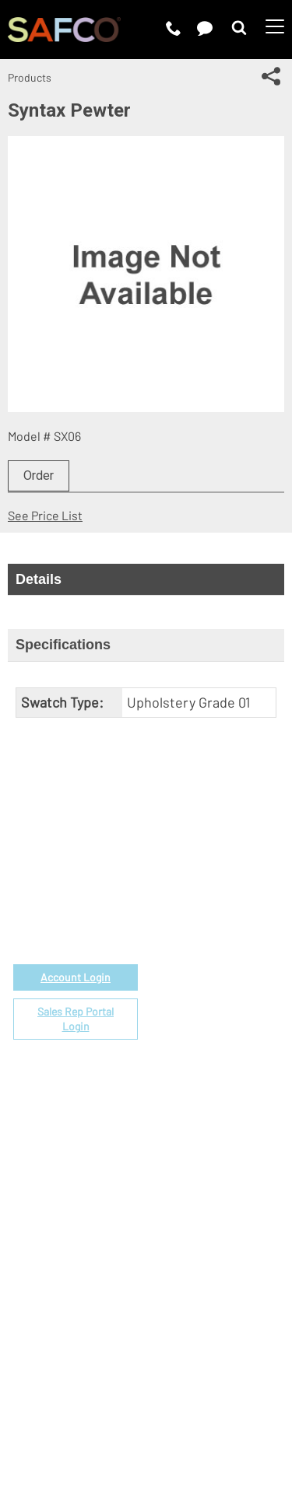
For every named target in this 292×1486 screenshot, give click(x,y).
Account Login (75, 977)
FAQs (160, 1073)
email (89, 886)
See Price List (45, 515)
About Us (171, 1148)
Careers (168, 1166)
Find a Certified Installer (212, 1019)
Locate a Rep (181, 1037)
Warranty (170, 1055)
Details (39, 579)
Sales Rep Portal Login (75, 1019)
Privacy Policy (185, 1386)
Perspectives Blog (196, 1201)
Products (29, 77)
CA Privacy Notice (119, 1405)
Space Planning (188, 1002)
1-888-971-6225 (76, 904)
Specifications (63, 644)
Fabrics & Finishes (196, 948)
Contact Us (176, 1184)
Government (180, 912)
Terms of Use (99, 1386)
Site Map (204, 1405)
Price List (172, 930)
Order (38, 475)
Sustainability (183, 1219)
